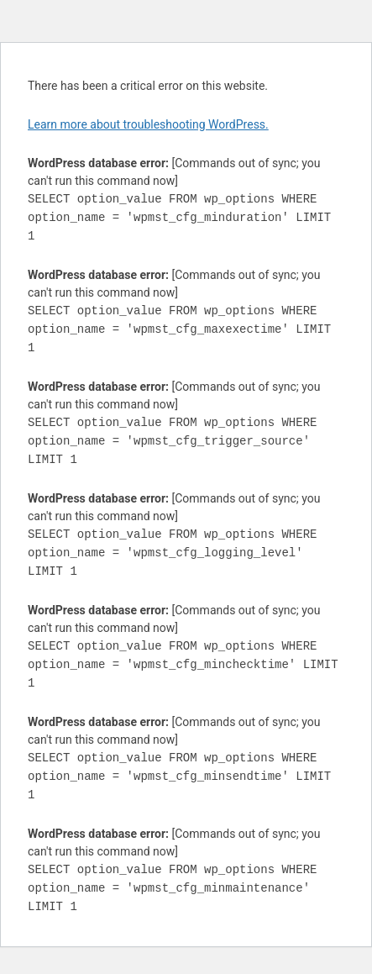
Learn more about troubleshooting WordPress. (148, 124)
